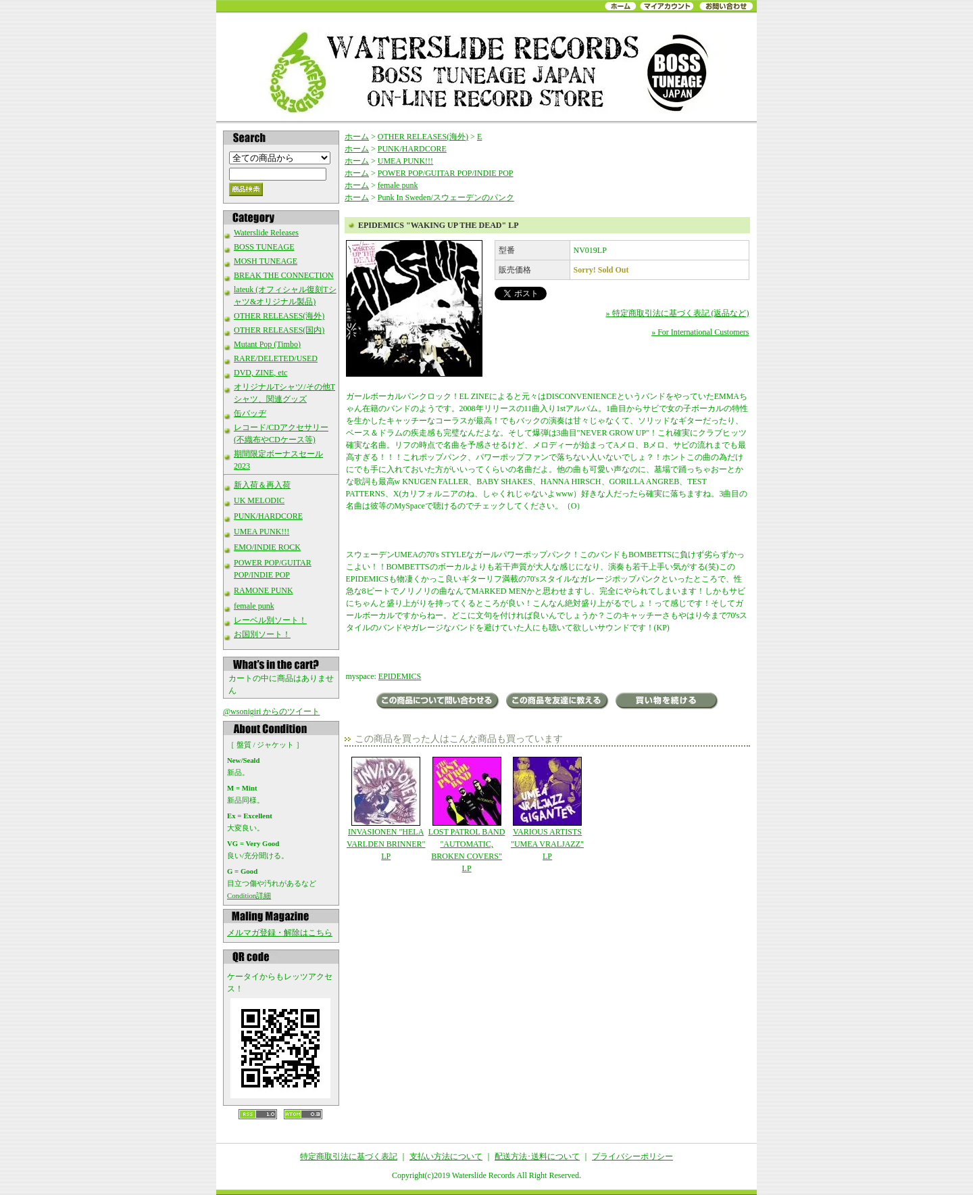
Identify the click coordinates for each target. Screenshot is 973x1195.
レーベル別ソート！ (270, 620)
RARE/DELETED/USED (276, 358)
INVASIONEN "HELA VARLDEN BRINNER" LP (386, 809)
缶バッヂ (250, 413)
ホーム (357, 136)
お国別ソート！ (262, 634)
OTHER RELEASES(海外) (279, 316)
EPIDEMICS (399, 676)
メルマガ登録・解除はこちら (279, 932)
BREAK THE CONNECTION (284, 275)
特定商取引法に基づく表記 (348, 1156)
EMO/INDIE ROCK (267, 547)
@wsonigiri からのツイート (271, 711)
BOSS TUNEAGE (264, 247)
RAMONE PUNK (263, 590)
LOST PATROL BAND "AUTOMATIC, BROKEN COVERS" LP (466, 815)
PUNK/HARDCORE (268, 516)
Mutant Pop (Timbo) (267, 344)
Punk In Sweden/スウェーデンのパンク (446, 197)
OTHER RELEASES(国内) (279, 330)
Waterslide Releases (266, 232)
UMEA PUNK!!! (261, 531)
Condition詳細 (249, 895)
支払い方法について (445, 1156)
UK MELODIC (259, 500)
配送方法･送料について (537, 1156)
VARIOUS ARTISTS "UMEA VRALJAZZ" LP (547, 809)
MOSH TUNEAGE (265, 261)
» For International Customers (700, 332)
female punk (254, 606)
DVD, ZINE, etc (260, 372)
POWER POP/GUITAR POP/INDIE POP (446, 173)
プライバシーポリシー (632, 1156)
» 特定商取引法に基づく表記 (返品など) (677, 313)
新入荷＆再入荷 (262, 485)
